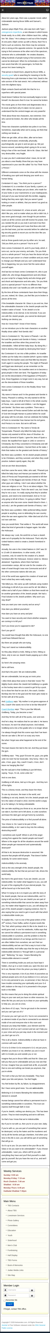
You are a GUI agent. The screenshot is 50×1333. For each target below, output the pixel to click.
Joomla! (4, 1325)
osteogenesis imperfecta (12, 32)
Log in (9, 1304)
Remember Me (11, 1300)
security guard (7, 75)
